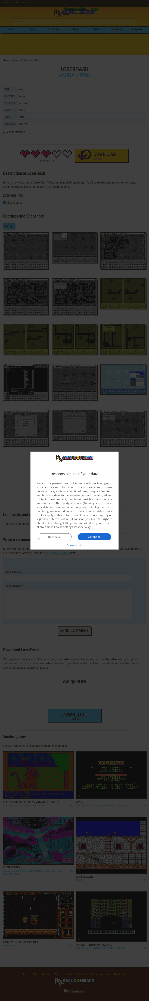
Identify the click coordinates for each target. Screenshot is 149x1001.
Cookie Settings (63, 527)
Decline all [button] (54, 537)
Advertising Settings (60, 523)
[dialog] (74, 500)
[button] (74, 545)
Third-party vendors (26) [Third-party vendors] (71, 503)
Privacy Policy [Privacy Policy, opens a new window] (82, 527)
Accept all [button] (94, 536)
